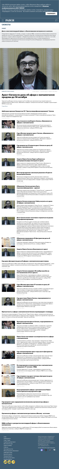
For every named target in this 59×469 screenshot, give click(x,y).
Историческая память (9, 457)
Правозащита (7, 438)
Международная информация (11, 450)
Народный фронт (8, 456)
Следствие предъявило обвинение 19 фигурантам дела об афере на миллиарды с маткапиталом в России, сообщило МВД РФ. (34, 242)
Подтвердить (51, 13)
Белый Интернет (8, 454)
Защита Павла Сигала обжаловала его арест (32, 249)
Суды (5, 436)
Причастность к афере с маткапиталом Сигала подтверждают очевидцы (27, 311)
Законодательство (8, 449)
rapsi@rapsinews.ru (44, 445)
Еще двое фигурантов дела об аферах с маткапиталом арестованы (25, 261)
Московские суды (8, 443)
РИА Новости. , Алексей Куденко (40, 91)
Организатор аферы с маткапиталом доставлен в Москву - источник (26, 413)
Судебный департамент (10, 442)
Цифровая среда (8, 452)
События (6, 447)
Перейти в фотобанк (53, 91)
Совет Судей (7, 440)
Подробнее (5, 106)
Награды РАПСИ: (8, 459)
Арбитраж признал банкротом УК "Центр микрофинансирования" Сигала (28, 111)
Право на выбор (8, 445)
